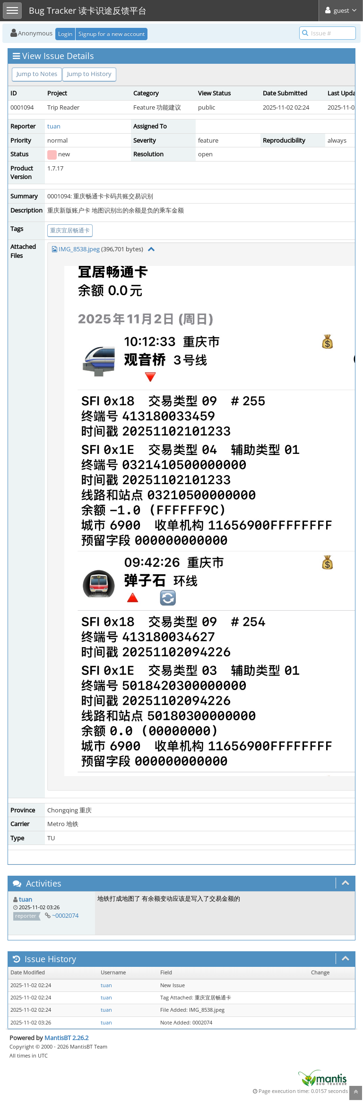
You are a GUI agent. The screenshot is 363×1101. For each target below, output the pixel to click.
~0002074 (65, 915)
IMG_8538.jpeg (79, 249)
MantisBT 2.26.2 (66, 1037)
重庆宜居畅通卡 (70, 230)
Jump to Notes (37, 73)
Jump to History (89, 73)
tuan (53, 126)
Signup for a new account (111, 34)
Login (65, 34)
